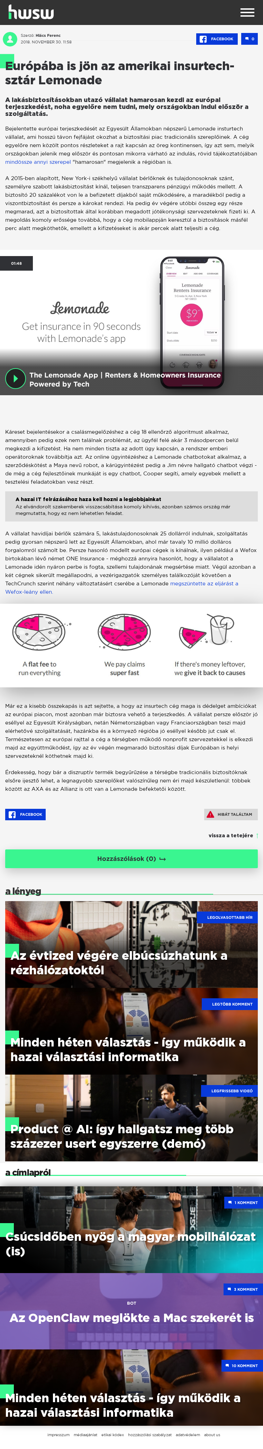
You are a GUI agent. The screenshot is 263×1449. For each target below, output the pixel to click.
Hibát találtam (229, 814)
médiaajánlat (85, 1435)
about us (212, 1435)
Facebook (217, 39)
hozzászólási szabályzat (150, 1435)
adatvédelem (188, 1435)
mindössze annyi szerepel (39, 162)
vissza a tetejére (231, 835)
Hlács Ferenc (48, 35)
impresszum (58, 1435)
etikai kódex (112, 1435)
